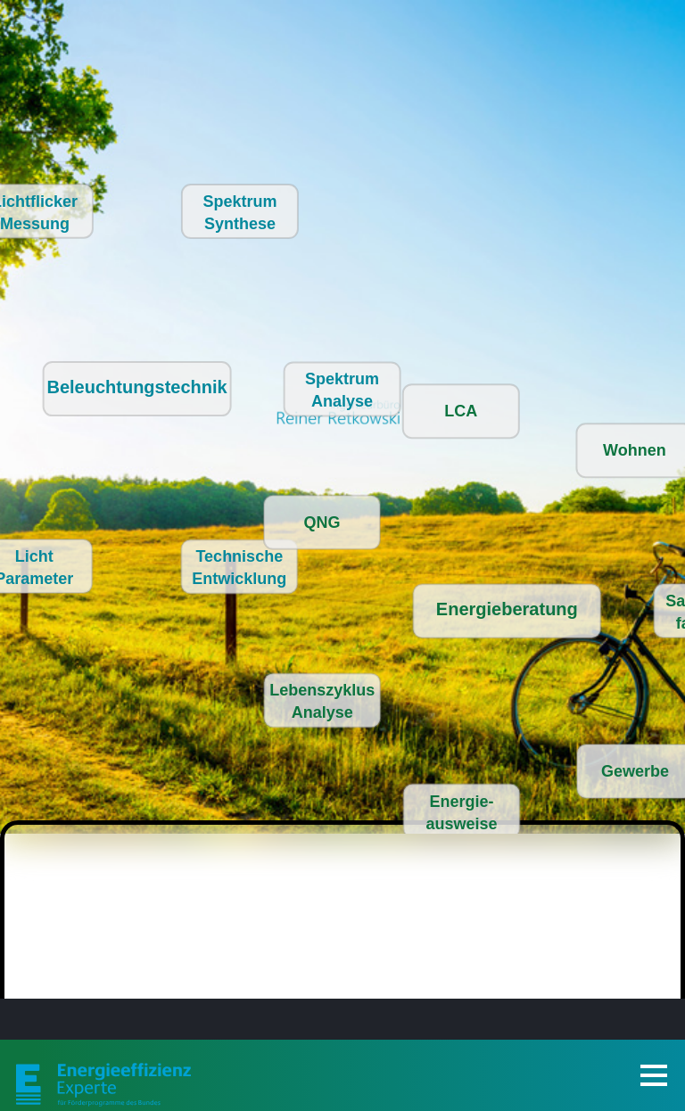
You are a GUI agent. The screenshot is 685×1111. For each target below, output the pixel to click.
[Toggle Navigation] (654, 1075)
